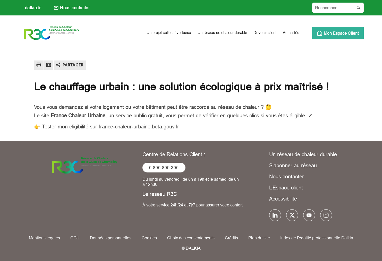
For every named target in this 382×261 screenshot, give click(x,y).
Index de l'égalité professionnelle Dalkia (316, 238)
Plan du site (259, 238)
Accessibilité (283, 199)
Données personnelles (110, 238)
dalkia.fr (33, 7)
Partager (73, 64)
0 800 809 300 (164, 167)
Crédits (231, 238)
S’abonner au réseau (293, 165)
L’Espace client (286, 187)
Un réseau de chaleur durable (303, 154)
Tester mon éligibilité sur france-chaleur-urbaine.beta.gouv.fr (110, 126)
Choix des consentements (191, 238)
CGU (75, 238)
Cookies (149, 238)
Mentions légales (44, 238)
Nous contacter (75, 7)
